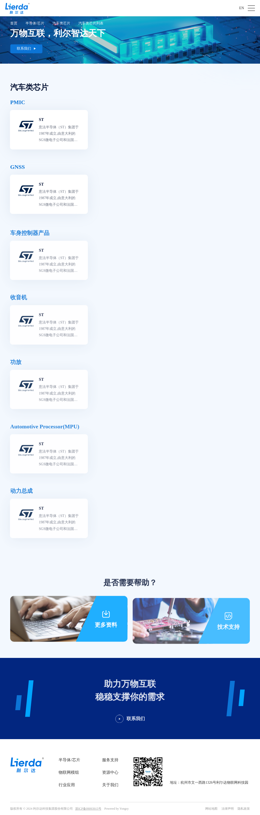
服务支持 (110, 760)
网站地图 (211, 808)
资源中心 (110, 772)
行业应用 (67, 785)
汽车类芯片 (61, 23)
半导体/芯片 (34, 23)
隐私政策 (244, 808)
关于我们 (110, 785)
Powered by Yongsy (116, 808)
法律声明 (228, 808)
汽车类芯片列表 (90, 23)
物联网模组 (69, 772)
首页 (13, 23)
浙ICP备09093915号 (88, 808)
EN (241, 8)
